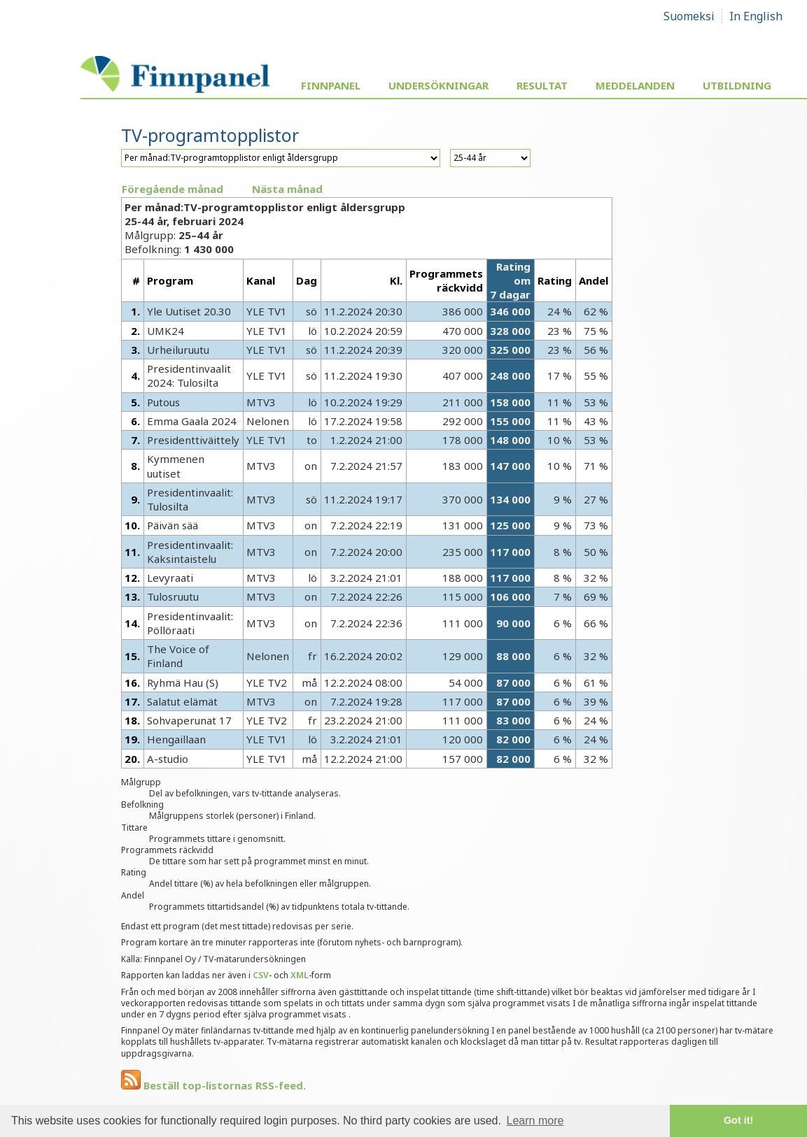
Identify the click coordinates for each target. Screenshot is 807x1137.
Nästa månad (287, 189)
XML (299, 975)
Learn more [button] (535, 1121)
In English (756, 16)
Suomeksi (689, 16)
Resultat (542, 85)
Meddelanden (635, 85)
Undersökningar (438, 85)
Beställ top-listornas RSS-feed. (213, 1085)
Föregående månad (172, 189)
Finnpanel (330, 85)
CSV (261, 975)
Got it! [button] (738, 1120)
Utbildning (737, 85)
